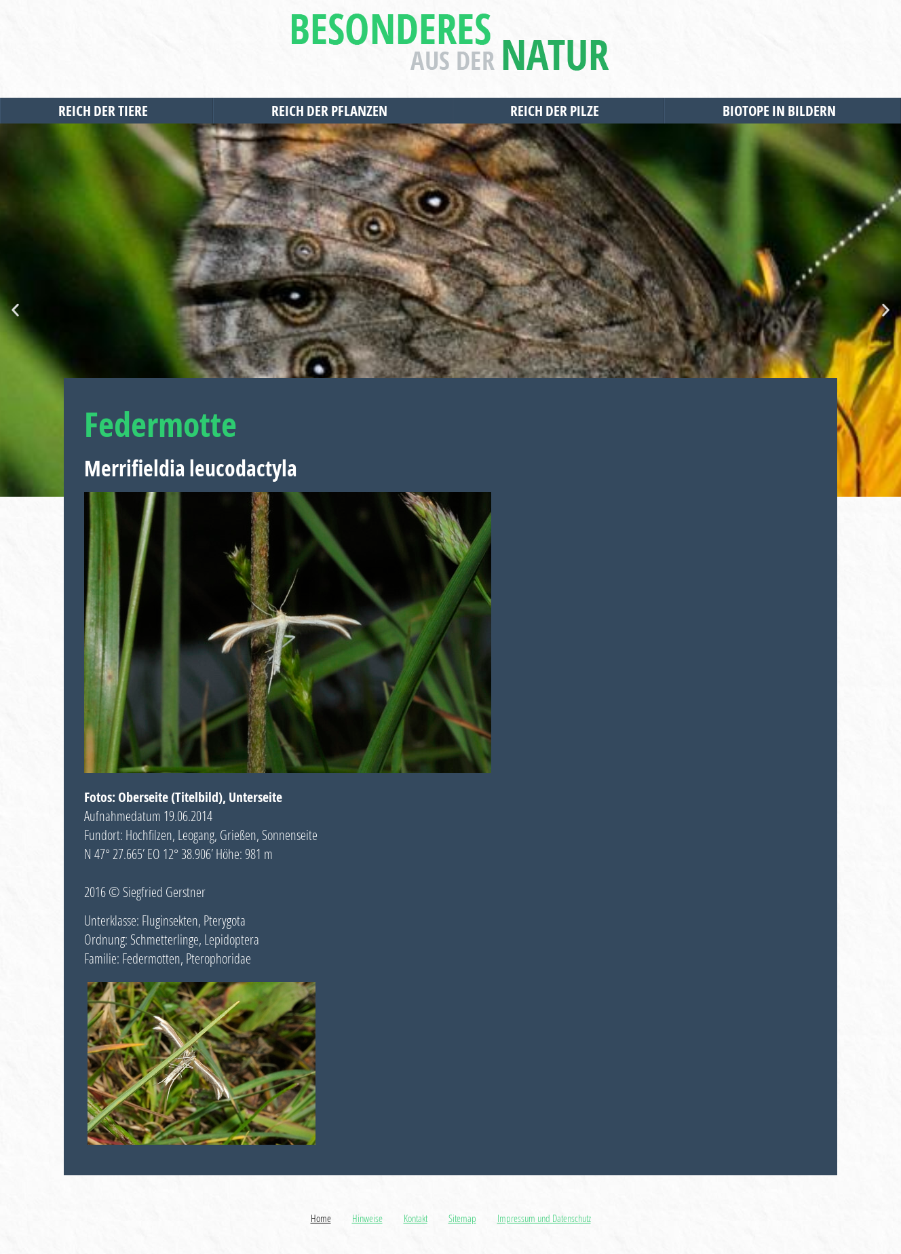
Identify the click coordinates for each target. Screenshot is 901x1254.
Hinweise (367, 1218)
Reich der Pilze (558, 110)
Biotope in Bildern (783, 110)
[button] (15, 310)
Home (321, 1218)
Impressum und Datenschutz (544, 1218)
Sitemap (462, 1218)
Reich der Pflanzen (332, 110)
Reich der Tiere (106, 110)
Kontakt (415, 1218)
